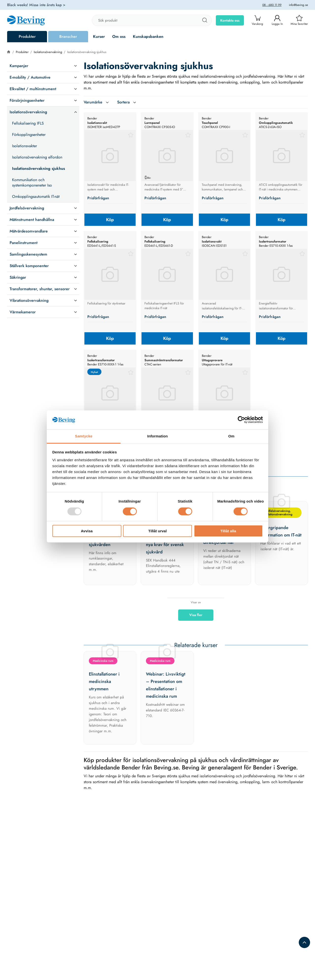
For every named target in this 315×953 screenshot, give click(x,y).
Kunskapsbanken (148, 36)
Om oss (119, 36)
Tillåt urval (157, 531)
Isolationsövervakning (48, 52)
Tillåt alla (228, 531)
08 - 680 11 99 (272, 5)
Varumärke (97, 102)
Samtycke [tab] (84, 436)
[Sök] (204, 20)
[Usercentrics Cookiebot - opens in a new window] (241, 419)
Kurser (99, 36)
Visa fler (195, 614)
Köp (110, 220)
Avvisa (87, 531)
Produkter (27, 36)
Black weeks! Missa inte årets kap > (36, 5)
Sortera (127, 102)
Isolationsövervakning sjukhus (86, 52)
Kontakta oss (229, 20)
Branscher (68, 36)
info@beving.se (298, 5)
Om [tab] (231, 436)
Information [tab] (157, 436)
